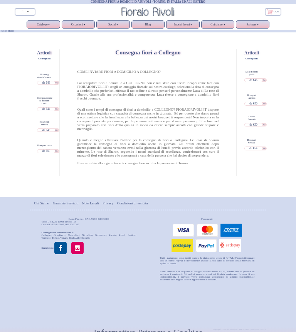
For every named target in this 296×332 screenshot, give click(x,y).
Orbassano (100, 235)
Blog (148, 24)
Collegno (46, 235)
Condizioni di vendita (132, 203)
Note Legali (90, 203)
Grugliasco (59, 235)
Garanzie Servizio (65, 203)
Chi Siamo (41, 203)
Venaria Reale (67, 237)
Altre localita (83, 237)
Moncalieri (73, 235)
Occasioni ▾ (78, 26)
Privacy (108, 203)
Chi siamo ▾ (218, 26)
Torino (55, 237)
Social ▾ (113, 26)
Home (11, 31)
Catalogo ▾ (43, 26)
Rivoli (122, 235)
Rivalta (112, 235)
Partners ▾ (252, 26)
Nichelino (87, 235)
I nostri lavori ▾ (182, 26)
